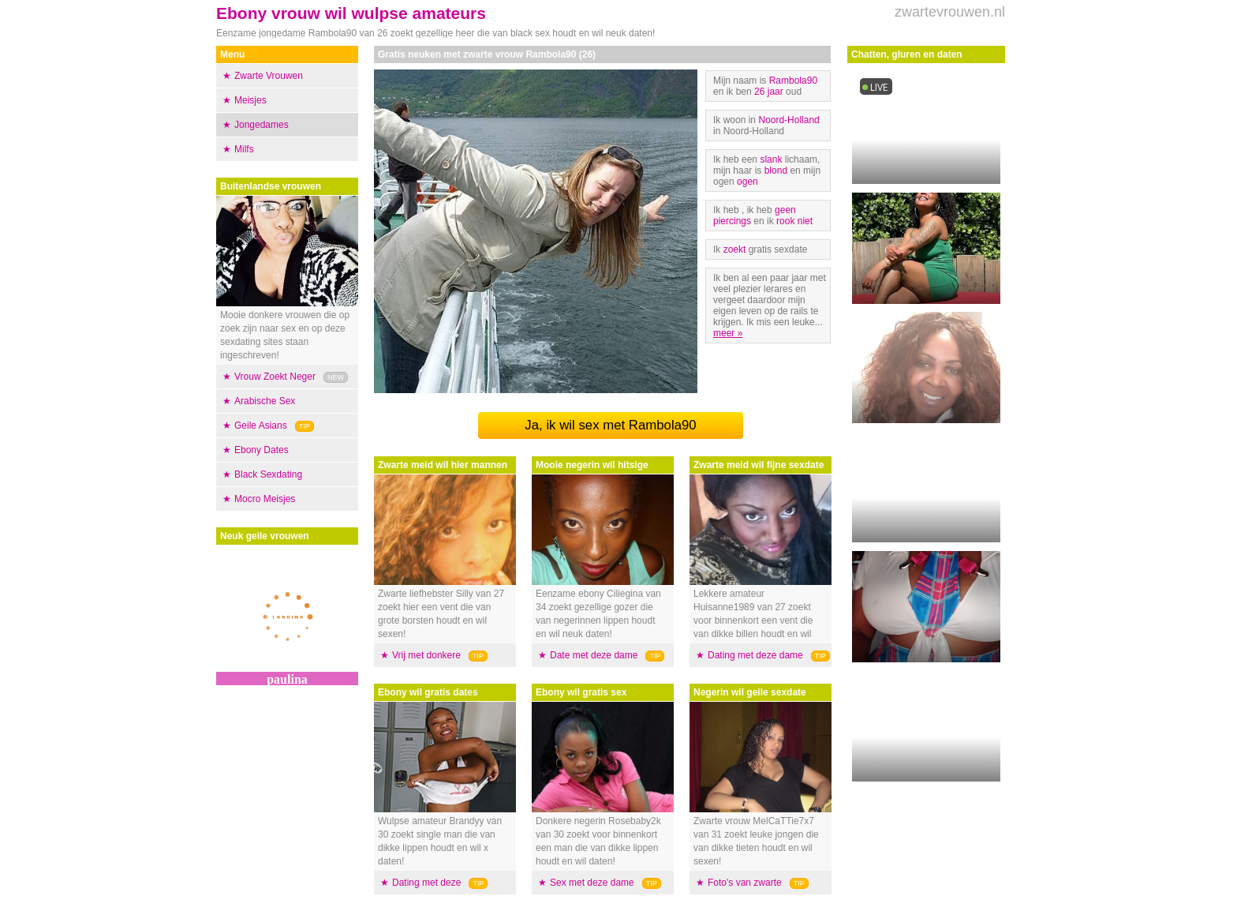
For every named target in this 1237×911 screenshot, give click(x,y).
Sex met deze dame (592, 882)
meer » (727, 333)
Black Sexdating (268, 474)
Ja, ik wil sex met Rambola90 (610, 425)
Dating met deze (426, 882)
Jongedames (261, 124)
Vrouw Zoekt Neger (275, 376)
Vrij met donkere (426, 655)
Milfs (244, 149)
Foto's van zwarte (745, 882)
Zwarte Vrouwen (268, 75)
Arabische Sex (264, 401)
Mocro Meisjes (264, 498)
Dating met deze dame (755, 655)
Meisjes (250, 100)
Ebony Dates (261, 450)
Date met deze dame (593, 655)
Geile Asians (260, 425)
